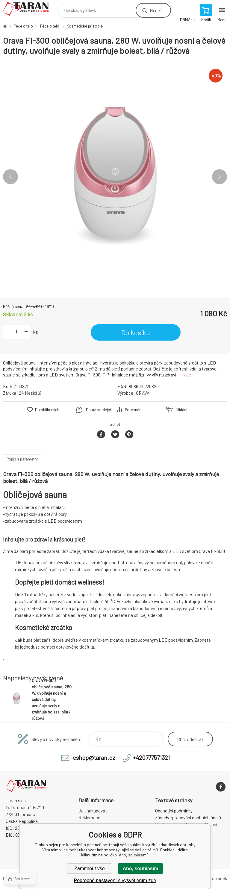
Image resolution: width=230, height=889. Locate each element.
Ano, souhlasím (140, 868)
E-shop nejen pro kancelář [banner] (29, 9)
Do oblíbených (47, 409)
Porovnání (133, 409)
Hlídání (181, 409)
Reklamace (89, 817)
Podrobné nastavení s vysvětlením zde (115, 880)
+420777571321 (151, 757)
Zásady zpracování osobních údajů (188, 817)
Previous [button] (10, 176)
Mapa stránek (214, 878)
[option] (115, 177)
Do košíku (135, 332)
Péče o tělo (23, 26)
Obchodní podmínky (174, 810)
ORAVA (142, 393)
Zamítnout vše (89, 868)
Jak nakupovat (92, 810)
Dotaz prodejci (98, 409)
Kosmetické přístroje (84, 26)
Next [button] (219, 176)
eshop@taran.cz (94, 757)
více (187, 374)
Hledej (155, 10)
